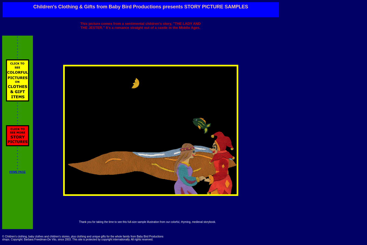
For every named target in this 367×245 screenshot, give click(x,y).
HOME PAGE (17, 173)
